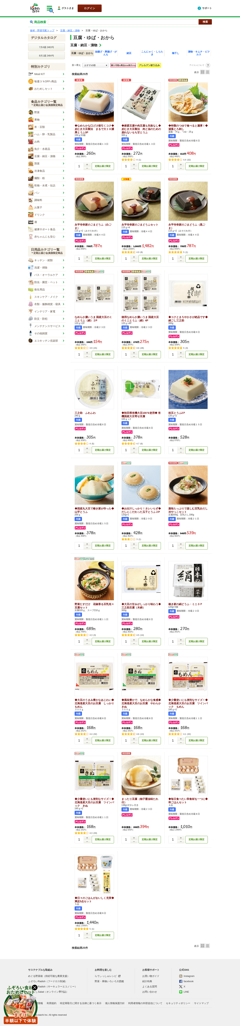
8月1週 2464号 (46, 55)
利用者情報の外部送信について (145, 1003)
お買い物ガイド (150, 976)
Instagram (186, 976)
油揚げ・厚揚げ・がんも (106, 53)
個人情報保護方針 (115, 1003)
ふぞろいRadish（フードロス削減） (47, 981)
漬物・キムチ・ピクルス (199, 53)
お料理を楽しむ (103, 969)
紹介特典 (147, 981)
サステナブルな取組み (40, 969)
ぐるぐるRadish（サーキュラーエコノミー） (52, 986)
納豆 (129, 53)
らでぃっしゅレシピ (106, 976)
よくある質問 (149, 986)
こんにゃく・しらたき (152, 53)
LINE (184, 991)
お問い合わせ (149, 991)
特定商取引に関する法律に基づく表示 (80, 1003)
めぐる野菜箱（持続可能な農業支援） (49, 976)
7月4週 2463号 (46, 47)
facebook (186, 981)
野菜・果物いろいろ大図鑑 (109, 981)
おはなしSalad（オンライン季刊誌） (48, 991)
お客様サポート (150, 969)
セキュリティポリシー (178, 1003)
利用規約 (51, 1003)
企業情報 (38, 1003)
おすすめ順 (90, 65)
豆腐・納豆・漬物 (83, 45)
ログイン (89, 8)
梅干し (175, 53)
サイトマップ (201, 1003)
